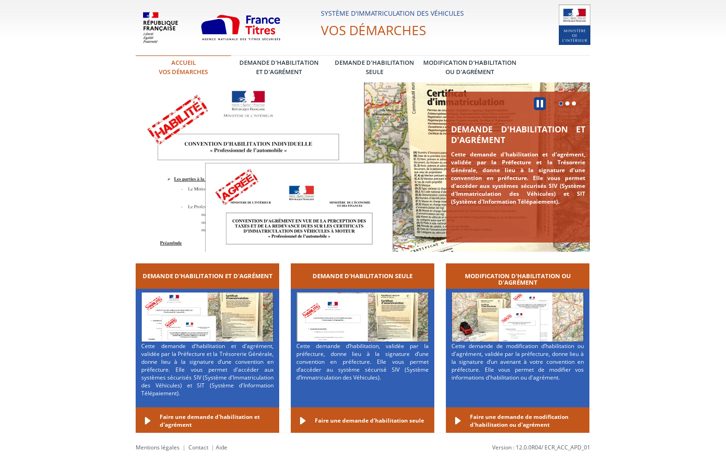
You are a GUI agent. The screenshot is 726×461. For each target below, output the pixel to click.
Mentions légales (158, 447)
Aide (221, 447)
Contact (198, 447)
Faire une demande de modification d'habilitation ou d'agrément (519, 421)
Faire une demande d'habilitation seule (369, 420)
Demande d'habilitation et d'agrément (518, 134)
